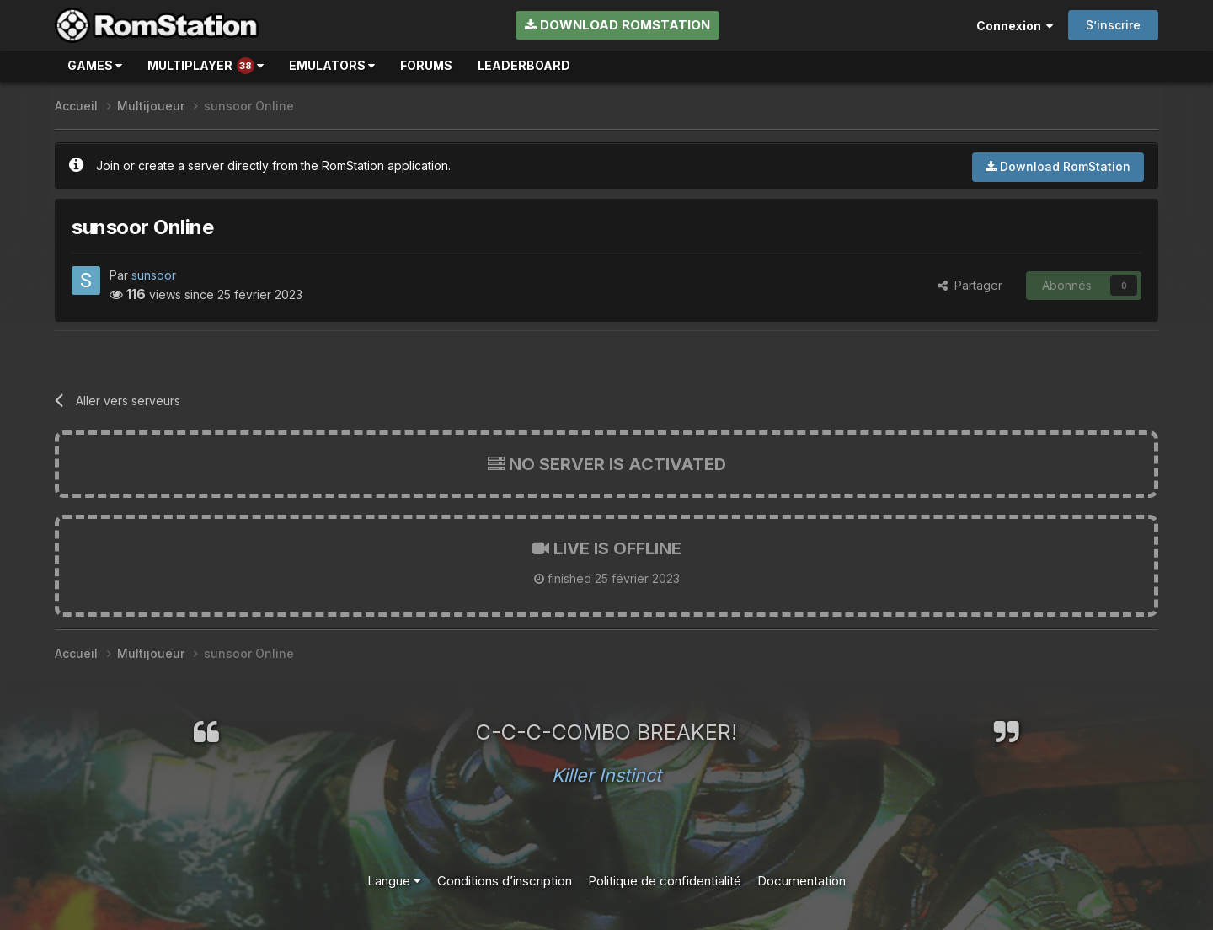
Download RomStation (617, 25)
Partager (970, 285)
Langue (394, 881)
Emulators (332, 65)
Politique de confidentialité (664, 881)
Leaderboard (524, 65)
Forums (426, 65)
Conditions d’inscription (504, 881)
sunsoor (153, 275)
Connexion (1014, 26)
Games (94, 65)
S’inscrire (1113, 25)
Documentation (801, 881)
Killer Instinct (606, 775)
